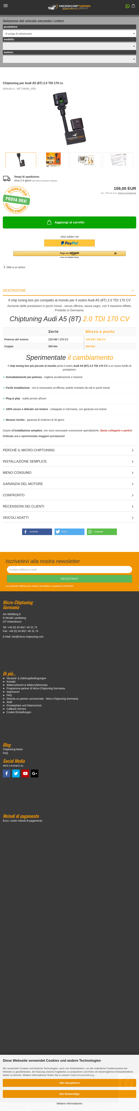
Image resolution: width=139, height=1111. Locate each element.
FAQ (9, 695)
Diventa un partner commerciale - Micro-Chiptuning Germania (42, 698)
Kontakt (11, 681)
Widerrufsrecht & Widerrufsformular (27, 685)
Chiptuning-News (13, 749)
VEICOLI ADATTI (16, 518)
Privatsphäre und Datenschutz (24, 705)
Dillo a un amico (16, 267)
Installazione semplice (25, 461)
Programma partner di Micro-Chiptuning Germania (36, 688)
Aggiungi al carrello (65, 222)
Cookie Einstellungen (19, 712)
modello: (9, 39)
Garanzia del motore (23, 484)
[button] (126, 6)
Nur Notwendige (69, 1093)
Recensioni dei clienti (23, 506)
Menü (6, 5)
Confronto (14, 495)
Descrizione (14, 290)
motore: (8, 52)
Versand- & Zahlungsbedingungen (26, 678)
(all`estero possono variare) (44, 181)
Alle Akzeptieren (69, 1082)
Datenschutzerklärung (82, 1075)
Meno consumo (17, 473)
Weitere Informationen (69, 1103)
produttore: (11, 26)
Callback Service (16, 708)
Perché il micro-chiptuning (29, 450)
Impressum (13, 691)
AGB (9, 702)
